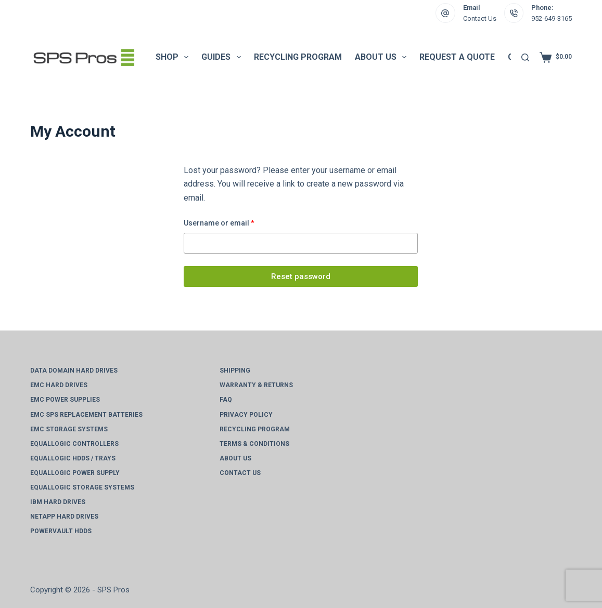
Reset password (300, 276)
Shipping (235, 370)
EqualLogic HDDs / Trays (73, 458)
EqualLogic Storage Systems (82, 487)
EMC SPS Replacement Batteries (86, 414)
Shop (174, 57)
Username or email (235, 222)
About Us (383, 57)
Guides (223, 57)
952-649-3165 (551, 18)
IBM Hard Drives (57, 502)
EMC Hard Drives (58, 385)
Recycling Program (298, 57)
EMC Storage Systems (69, 429)
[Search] (525, 57)
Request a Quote (457, 57)
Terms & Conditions (254, 443)
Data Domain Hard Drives (74, 370)
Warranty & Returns (256, 385)
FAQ (226, 399)
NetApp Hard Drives (64, 516)
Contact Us (479, 18)
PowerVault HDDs (61, 531)
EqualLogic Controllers (74, 443)
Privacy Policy (246, 414)
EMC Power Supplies (65, 399)
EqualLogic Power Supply (75, 473)
